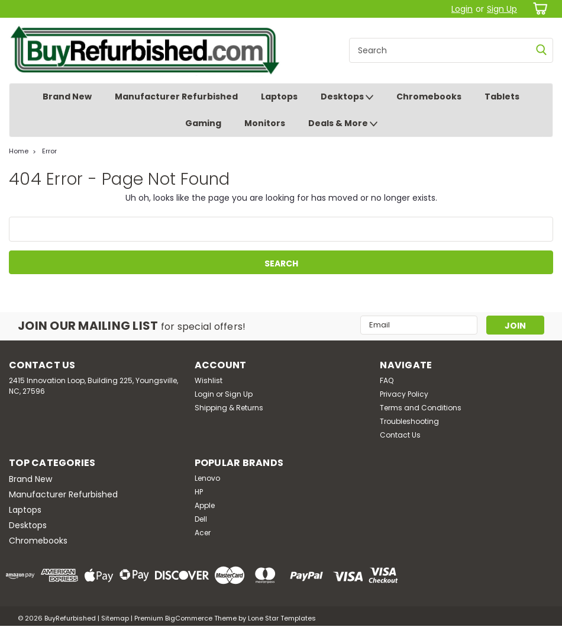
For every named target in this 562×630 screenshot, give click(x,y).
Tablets (502, 96)
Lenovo (207, 478)
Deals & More (342, 123)
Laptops (279, 96)
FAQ (386, 380)
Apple (205, 505)
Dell (201, 519)
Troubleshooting (409, 421)
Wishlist (208, 380)
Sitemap (115, 618)
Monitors (264, 123)
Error (49, 151)
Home (18, 151)
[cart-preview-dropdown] (538, 9)
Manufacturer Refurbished (176, 96)
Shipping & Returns (229, 408)
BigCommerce (188, 618)
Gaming (203, 123)
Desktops (347, 97)
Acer (203, 533)
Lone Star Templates (282, 618)
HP (199, 492)
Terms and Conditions (420, 408)
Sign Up (502, 9)
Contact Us (400, 435)
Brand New (67, 96)
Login (462, 9)
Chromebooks (428, 96)
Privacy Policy (404, 394)
